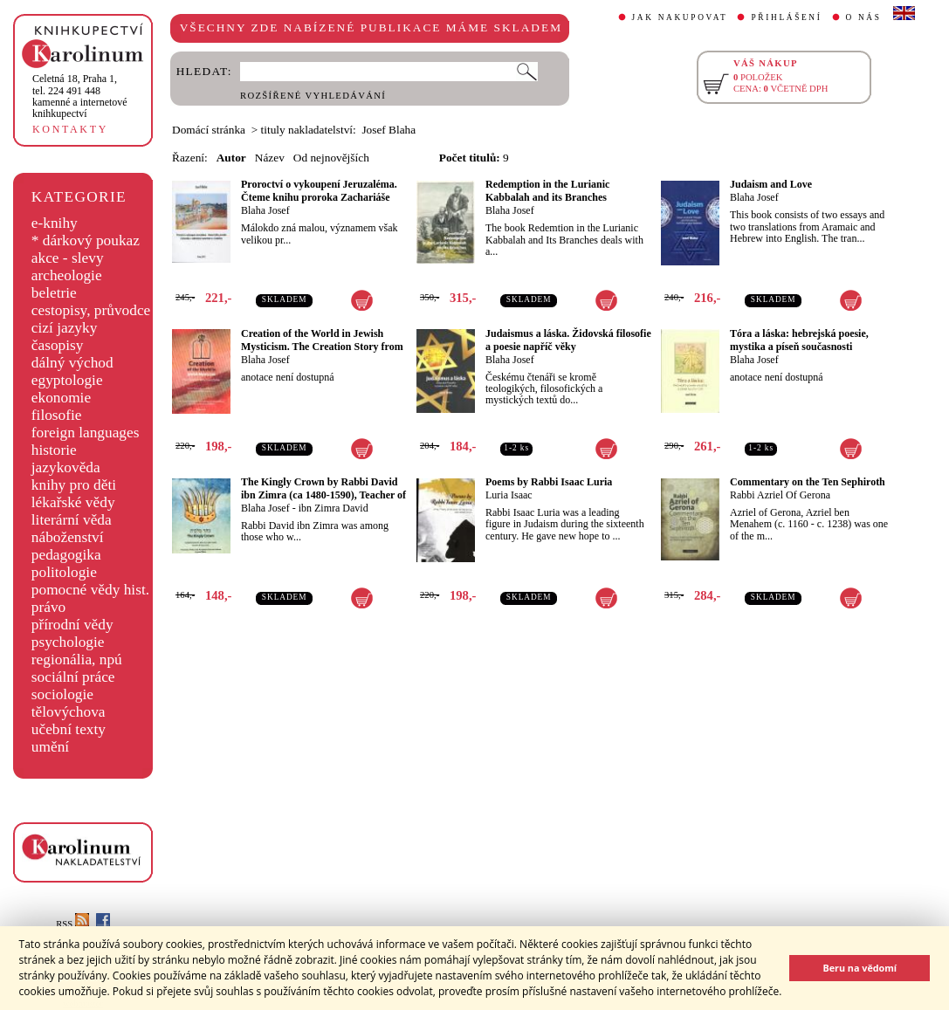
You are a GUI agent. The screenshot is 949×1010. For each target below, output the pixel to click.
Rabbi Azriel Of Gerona (780, 495)
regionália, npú (76, 659)
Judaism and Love (771, 184)
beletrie (54, 293)
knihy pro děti (73, 485)
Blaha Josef (265, 210)
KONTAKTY (70, 129)
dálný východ (72, 362)
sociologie (62, 694)
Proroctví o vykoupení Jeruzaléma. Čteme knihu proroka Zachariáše (319, 190)
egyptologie (67, 380)
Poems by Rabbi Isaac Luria (548, 482)
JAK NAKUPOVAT (680, 17)
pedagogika (66, 554)
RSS (72, 924)
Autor (231, 157)
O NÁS (864, 17)
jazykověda (65, 467)
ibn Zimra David (333, 508)
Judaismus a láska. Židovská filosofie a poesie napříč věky (568, 340)
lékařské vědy (73, 502)
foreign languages (85, 432)
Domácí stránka (208, 129)
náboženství (67, 537)
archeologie (66, 275)
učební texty (68, 729)
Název (270, 157)
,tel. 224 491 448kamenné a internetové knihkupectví (79, 96)
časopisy (57, 345)
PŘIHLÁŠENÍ (786, 17)
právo (48, 607)
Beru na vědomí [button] (859, 967)
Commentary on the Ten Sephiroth (807, 482)
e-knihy (54, 223)
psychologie (68, 642)
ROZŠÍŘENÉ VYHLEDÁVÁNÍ (313, 95)
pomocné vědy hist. (90, 589)
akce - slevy (67, 258)
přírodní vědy (72, 624)
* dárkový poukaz (85, 240)
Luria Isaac (509, 495)
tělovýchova (68, 712)
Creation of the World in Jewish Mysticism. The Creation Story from (322, 340)
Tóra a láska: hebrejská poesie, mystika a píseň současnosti (799, 340)
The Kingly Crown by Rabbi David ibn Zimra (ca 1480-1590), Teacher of (323, 488)
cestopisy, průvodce (91, 310)
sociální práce (73, 677)
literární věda (71, 520)
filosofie (56, 415)
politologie (64, 572)
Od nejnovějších (331, 157)
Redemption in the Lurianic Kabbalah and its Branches (547, 190)
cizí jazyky (64, 327)
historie (54, 450)
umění (50, 747)
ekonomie (61, 397)
